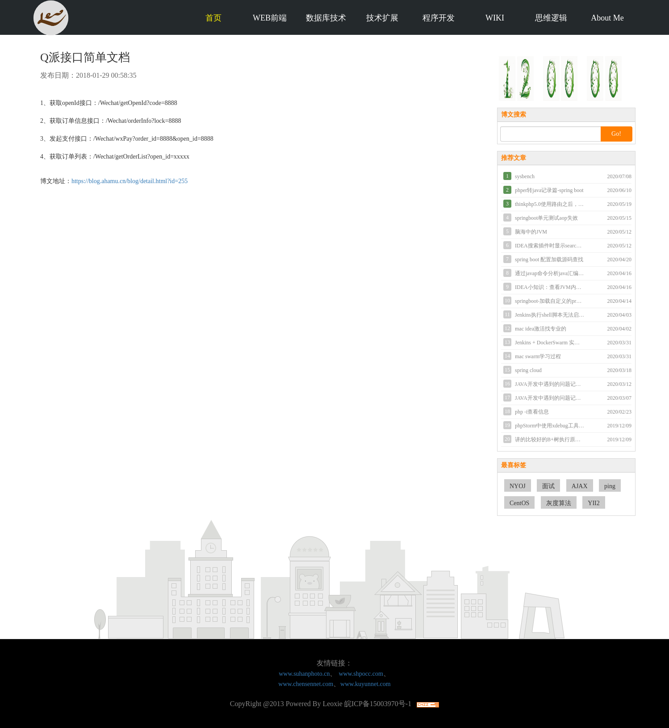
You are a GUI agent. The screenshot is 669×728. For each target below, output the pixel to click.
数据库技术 (326, 17)
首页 (213, 17)
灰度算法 (558, 503)
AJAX (580, 486)
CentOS (519, 503)
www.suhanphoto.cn (304, 673)
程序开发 (438, 17)
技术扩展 (382, 17)
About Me (607, 17)
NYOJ (518, 486)
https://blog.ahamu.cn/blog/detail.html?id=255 (129, 181)
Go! (616, 133)
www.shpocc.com (361, 673)
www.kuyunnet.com (365, 684)
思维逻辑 (551, 17)
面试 (548, 486)
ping (609, 486)
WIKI (494, 17)
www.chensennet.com (305, 684)
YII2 (593, 503)
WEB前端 (270, 17)
